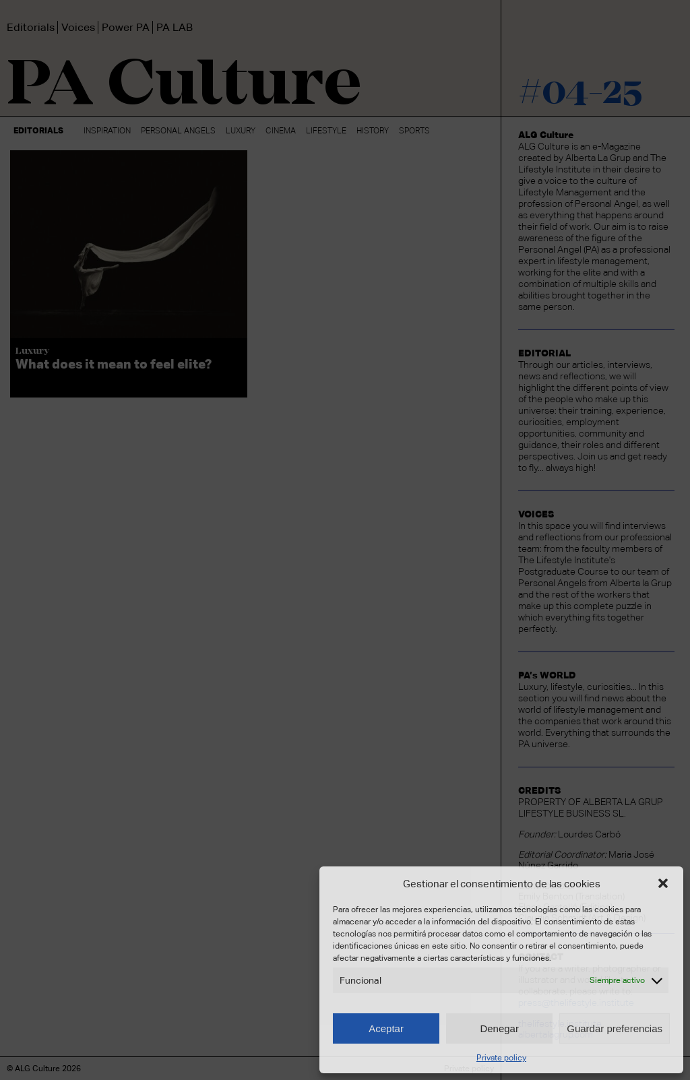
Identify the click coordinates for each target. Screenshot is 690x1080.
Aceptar (386, 1028)
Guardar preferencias (614, 1028)
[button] (663, 883)
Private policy (501, 1057)
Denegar (499, 1028)
